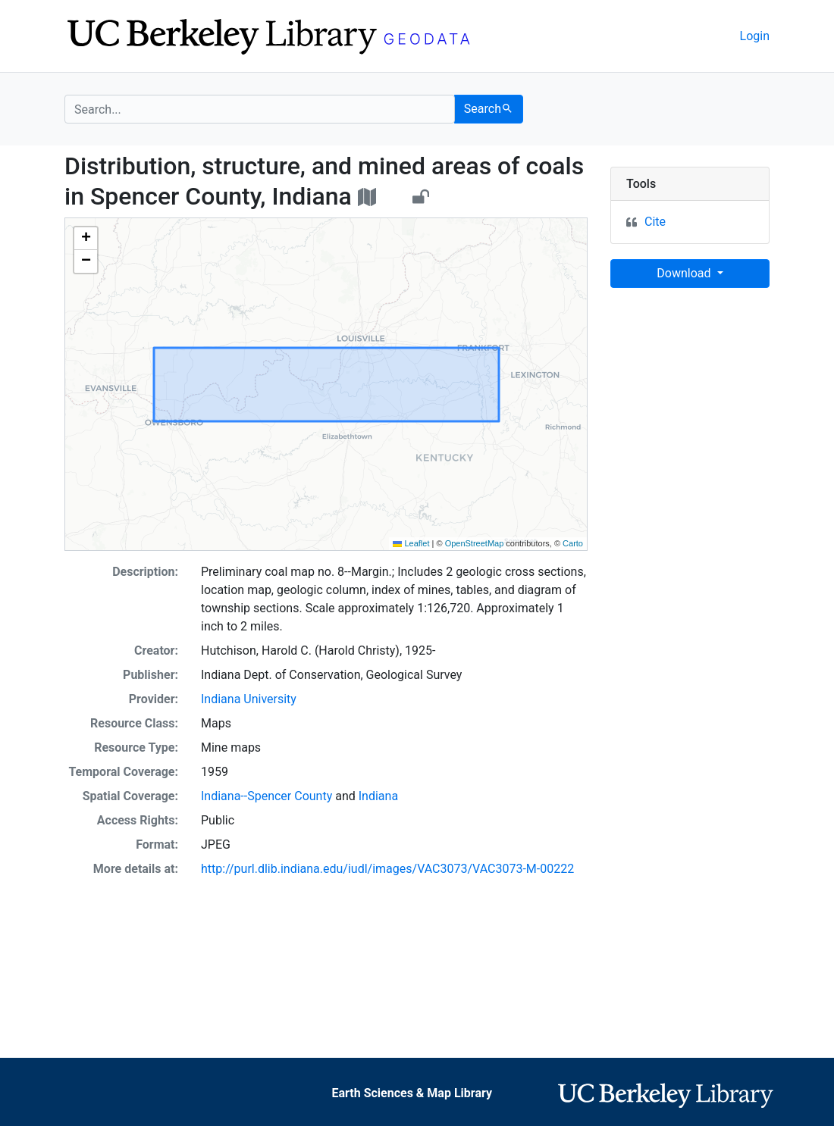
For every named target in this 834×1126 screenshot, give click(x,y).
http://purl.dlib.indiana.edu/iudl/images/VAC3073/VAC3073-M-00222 (387, 869)
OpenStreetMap (474, 543)
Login (755, 36)
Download (685, 273)
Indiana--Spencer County (266, 796)
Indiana (378, 796)
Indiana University (248, 699)
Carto (573, 543)
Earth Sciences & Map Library (411, 1093)
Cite (655, 221)
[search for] (259, 109)
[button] (85, 238)
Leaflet (411, 543)
